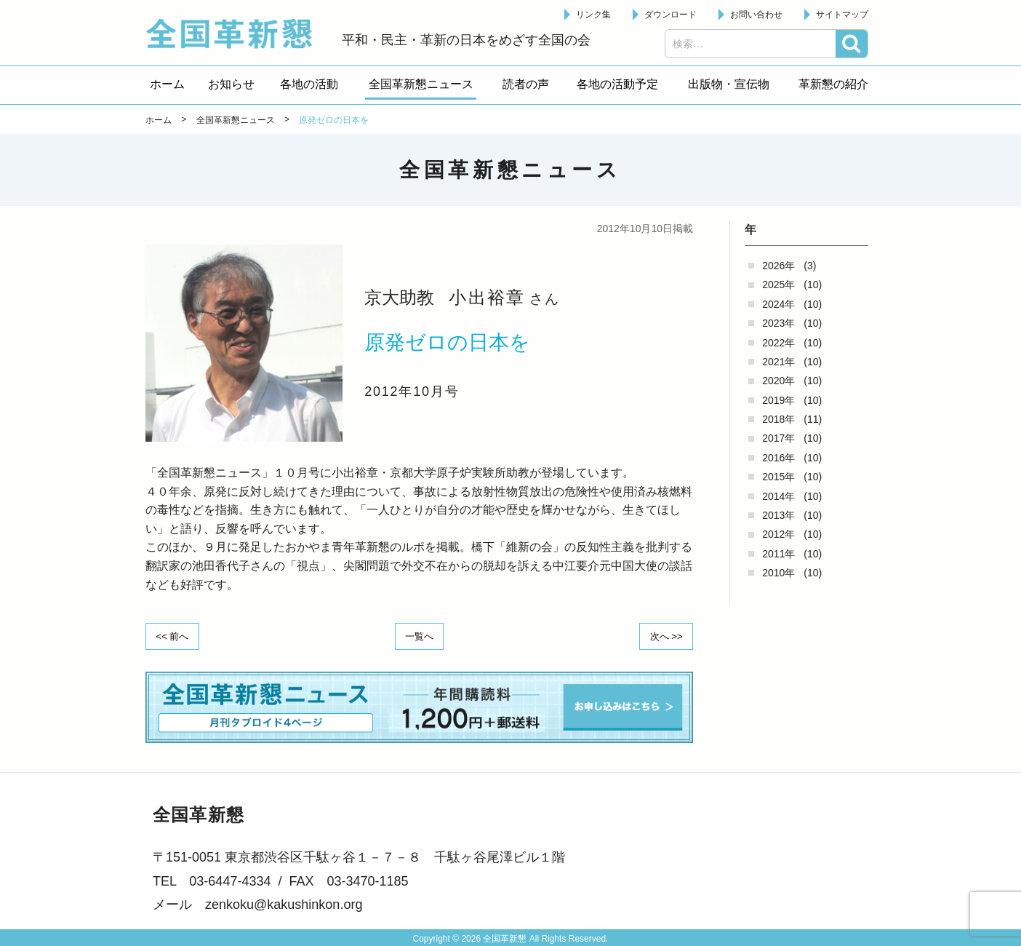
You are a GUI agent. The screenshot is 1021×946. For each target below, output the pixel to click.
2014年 (778, 496)
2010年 (778, 573)
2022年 (778, 343)
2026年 (778, 265)
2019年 (778, 400)
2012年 (778, 534)
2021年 (778, 361)
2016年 (778, 458)
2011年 (778, 554)
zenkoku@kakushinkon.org (283, 904)
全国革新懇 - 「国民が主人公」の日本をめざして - (236, 33)
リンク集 (593, 14)
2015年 (778, 476)
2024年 (778, 304)
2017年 (778, 438)
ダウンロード (670, 14)
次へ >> (663, 635)
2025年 (778, 284)
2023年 (778, 323)
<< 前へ (175, 635)
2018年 (778, 419)
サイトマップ (842, 14)
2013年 (778, 515)
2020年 (778, 380)
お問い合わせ (756, 14)
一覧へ (419, 635)
